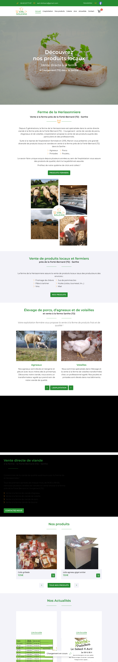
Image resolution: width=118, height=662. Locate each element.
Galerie (69, 11)
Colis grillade (24, 476)
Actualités (82, 11)
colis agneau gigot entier (74, 476)
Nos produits (60, 11)
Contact (91, 11)
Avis (75, 11)
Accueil (38, 11)
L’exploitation (48, 11)
